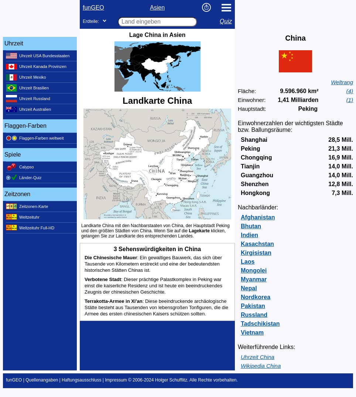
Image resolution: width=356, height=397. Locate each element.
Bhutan (251, 226)
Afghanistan (258, 217)
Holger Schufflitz (171, 380)
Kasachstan (257, 244)
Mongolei (254, 270)
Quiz (226, 21)
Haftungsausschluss (81, 380)
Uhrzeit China (257, 357)
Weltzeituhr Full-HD (30, 228)
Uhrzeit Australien (28, 109)
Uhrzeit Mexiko (26, 77)
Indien (249, 235)
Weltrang (342, 82)
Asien (157, 7)
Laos (247, 262)
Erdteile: (91, 21)
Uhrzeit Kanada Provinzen (36, 66)
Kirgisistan (256, 253)
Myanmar (254, 279)
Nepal (249, 288)
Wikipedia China (261, 366)
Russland (254, 315)
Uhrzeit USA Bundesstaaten (37, 56)
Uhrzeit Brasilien (27, 88)
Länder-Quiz (24, 177)
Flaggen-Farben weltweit (35, 138)
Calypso (20, 167)
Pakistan (253, 306)
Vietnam (252, 332)
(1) (349, 100)
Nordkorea (255, 297)
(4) (349, 91)
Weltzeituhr (23, 217)
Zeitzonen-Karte (27, 206)
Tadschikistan (260, 324)
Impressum (116, 380)
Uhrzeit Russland (28, 98)
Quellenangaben (41, 380)
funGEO (93, 7)
